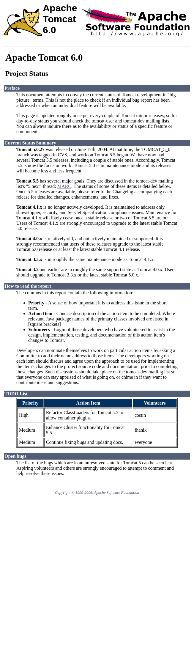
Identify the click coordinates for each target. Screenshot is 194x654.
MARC (64, 186)
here (169, 462)
